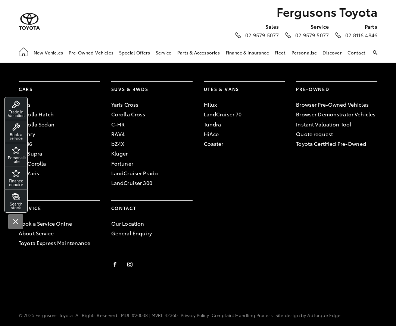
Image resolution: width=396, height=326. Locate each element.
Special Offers (134, 52)
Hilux (210, 104)
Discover (332, 52)
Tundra (212, 124)
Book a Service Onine (45, 223)
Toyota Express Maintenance (54, 243)
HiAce (211, 134)
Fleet (280, 52)
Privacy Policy (195, 315)
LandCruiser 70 (223, 114)
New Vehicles (48, 52)
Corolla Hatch (36, 114)
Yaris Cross (125, 104)
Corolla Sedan (36, 124)
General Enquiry (131, 233)
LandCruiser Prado (134, 173)
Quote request (314, 134)
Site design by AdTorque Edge (307, 315)
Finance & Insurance (247, 52)
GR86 (25, 143)
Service (163, 52)
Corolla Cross (128, 114)
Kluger (119, 153)
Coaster (214, 143)
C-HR (118, 124)
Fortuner (122, 163)
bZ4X (118, 143)
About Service (36, 233)
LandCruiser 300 (131, 182)
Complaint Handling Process (242, 315)
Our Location (127, 223)
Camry (27, 134)
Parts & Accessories (198, 52)
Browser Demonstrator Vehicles (335, 114)
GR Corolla (32, 163)
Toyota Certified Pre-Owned (331, 143)
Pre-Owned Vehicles (91, 52)
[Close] (15, 221)
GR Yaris (29, 173)
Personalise (304, 52)
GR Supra (30, 153)
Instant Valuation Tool (323, 124)
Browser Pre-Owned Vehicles (332, 104)
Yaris (25, 104)
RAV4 (118, 134)
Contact (356, 52)
